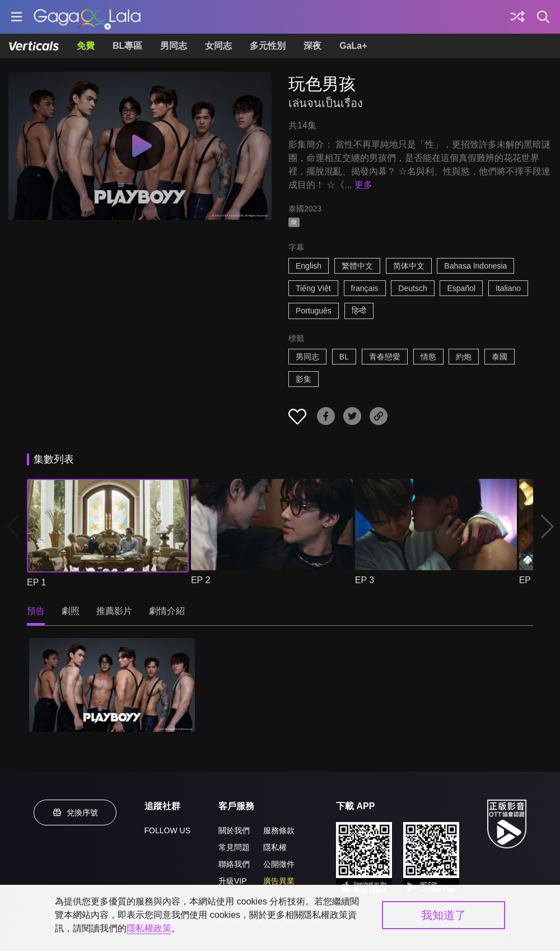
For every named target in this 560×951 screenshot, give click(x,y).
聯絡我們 (234, 864)
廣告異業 (279, 880)
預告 (36, 611)
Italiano (508, 288)
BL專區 (127, 45)
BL (344, 356)
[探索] (517, 17)
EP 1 (36, 582)
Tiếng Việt (313, 288)
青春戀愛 (384, 356)
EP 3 (364, 580)
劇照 (71, 611)
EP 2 (200, 580)
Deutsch (412, 288)
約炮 (464, 356)
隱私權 (275, 847)
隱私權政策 (149, 928)
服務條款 (279, 830)
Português (314, 310)
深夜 (312, 45)
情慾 (428, 356)
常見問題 (234, 847)
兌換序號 (75, 812)
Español (461, 288)
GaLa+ (353, 45)
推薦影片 (114, 611)
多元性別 (268, 45)
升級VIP (232, 880)
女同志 (218, 45)
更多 (363, 185)
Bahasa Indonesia (475, 265)
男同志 (173, 45)
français (365, 288)
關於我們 (234, 830)
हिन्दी (359, 310)
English (308, 265)
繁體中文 (357, 265)
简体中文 (408, 265)
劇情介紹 (167, 611)
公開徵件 (279, 864)
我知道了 (443, 915)
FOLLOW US (167, 830)
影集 (303, 379)
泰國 (499, 356)
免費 (86, 45)
